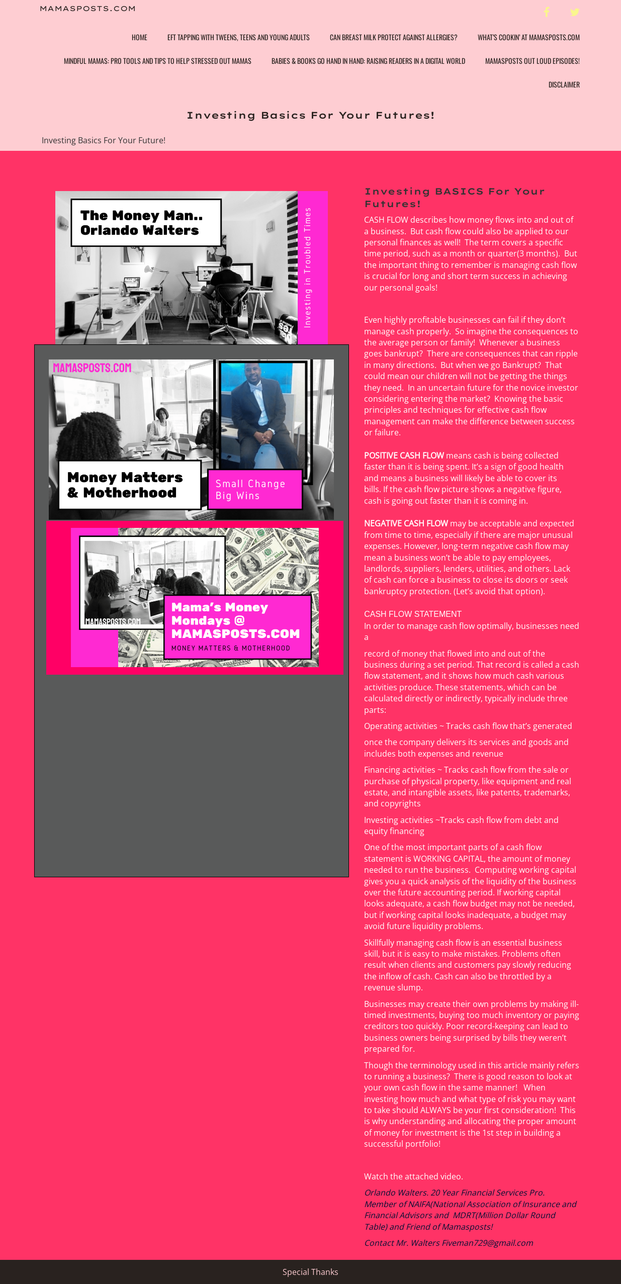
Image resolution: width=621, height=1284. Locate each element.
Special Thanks (310, 1271)
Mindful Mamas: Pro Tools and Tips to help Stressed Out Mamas (157, 60)
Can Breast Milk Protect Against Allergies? (394, 37)
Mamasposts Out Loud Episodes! (532, 60)
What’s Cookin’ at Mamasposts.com (529, 37)
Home (139, 37)
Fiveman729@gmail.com (487, 1242)
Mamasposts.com (87, 9)
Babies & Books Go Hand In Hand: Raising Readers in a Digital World (368, 60)
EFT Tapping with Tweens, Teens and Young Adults (238, 37)
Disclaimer (564, 84)
